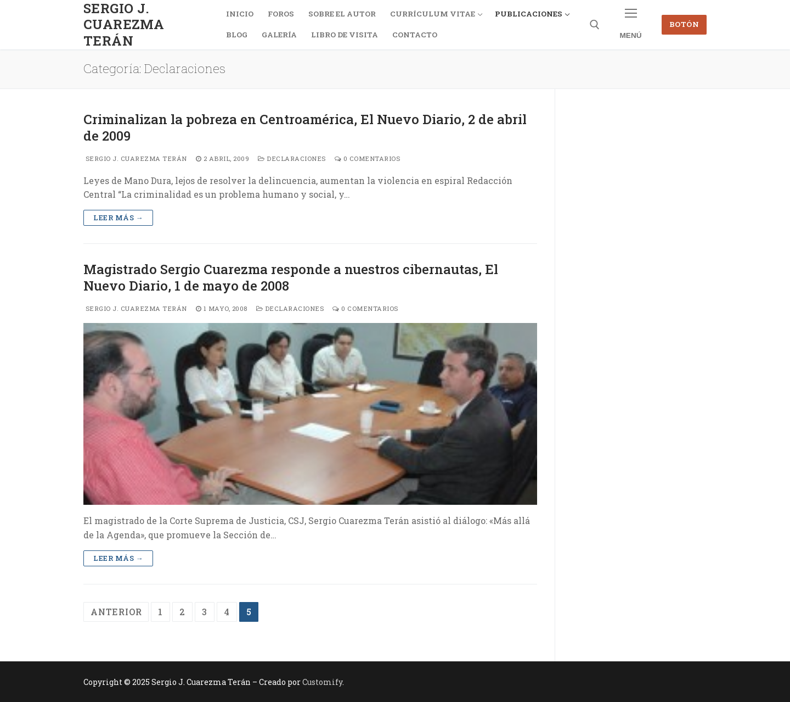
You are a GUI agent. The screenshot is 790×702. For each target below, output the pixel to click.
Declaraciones (292, 158)
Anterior (116, 611)
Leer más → (118, 217)
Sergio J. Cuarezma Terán (123, 25)
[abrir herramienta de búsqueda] (595, 25)
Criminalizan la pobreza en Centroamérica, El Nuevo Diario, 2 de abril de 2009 (305, 127)
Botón (684, 24)
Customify (322, 682)
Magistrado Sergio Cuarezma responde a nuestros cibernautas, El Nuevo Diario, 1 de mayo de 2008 (290, 277)
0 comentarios (367, 158)
